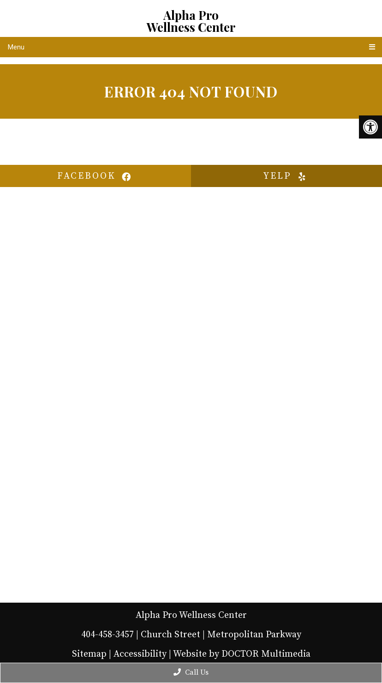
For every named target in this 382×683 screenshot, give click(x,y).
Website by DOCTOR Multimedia (241, 654)
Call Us (191, 672)
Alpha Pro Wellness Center (191, 21)
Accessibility (140, 654)
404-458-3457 (107, 635)
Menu (16, 47)
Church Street (170, 635)
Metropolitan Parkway (254, 635)
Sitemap (89, 654)
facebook (95, 176)
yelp (286, 176)
